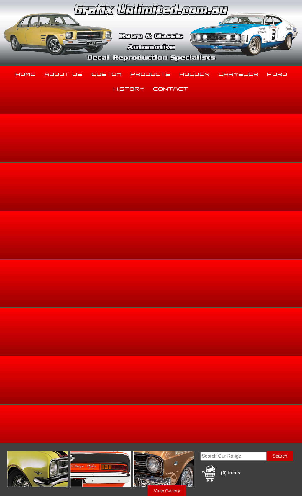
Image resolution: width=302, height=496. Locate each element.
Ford (277, 73)
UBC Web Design (167, 482)
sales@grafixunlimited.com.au (34, 448)
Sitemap (9, 482)
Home (26, 73)
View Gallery (167, 142)
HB (293, 186)
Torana (254, 186)
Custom (107, 73)
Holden (195, 73)
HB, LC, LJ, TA (275, 186)
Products (151, 73)
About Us (64, 73)
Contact (170, 87)
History (129, 87)
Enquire (191, 268)
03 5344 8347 (17, 433)
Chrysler (239, 73)
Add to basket (191, 255)
